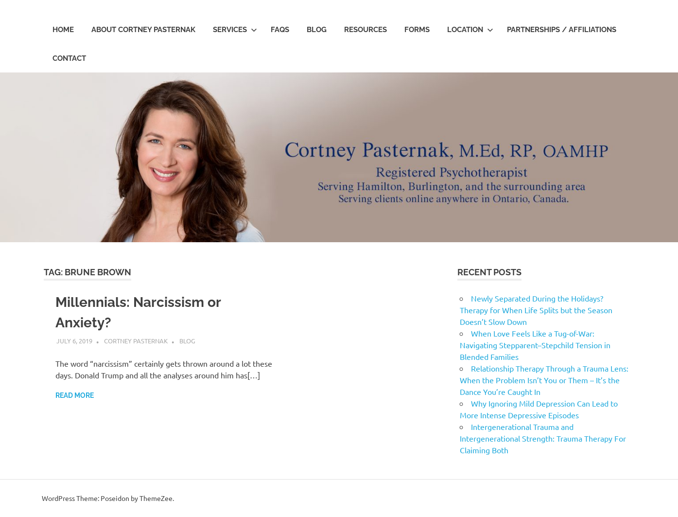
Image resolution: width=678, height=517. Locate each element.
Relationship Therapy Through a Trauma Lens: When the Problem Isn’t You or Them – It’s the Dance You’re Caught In (544, 379)
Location (470, 29)
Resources (365, 29)
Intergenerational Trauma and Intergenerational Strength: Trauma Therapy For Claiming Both (543, 438)
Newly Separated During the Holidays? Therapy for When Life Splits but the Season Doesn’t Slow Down (536, 309)
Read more (74, 395)
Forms (417, 29)
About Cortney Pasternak (143, 29)
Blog (317, 29)
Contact (69, 58)
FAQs (280, 29)
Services (235, 29)
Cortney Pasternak (136, 341)
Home (63, 29)
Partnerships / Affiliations (561, 29)
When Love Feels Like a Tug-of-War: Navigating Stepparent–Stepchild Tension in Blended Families (535, 344)
